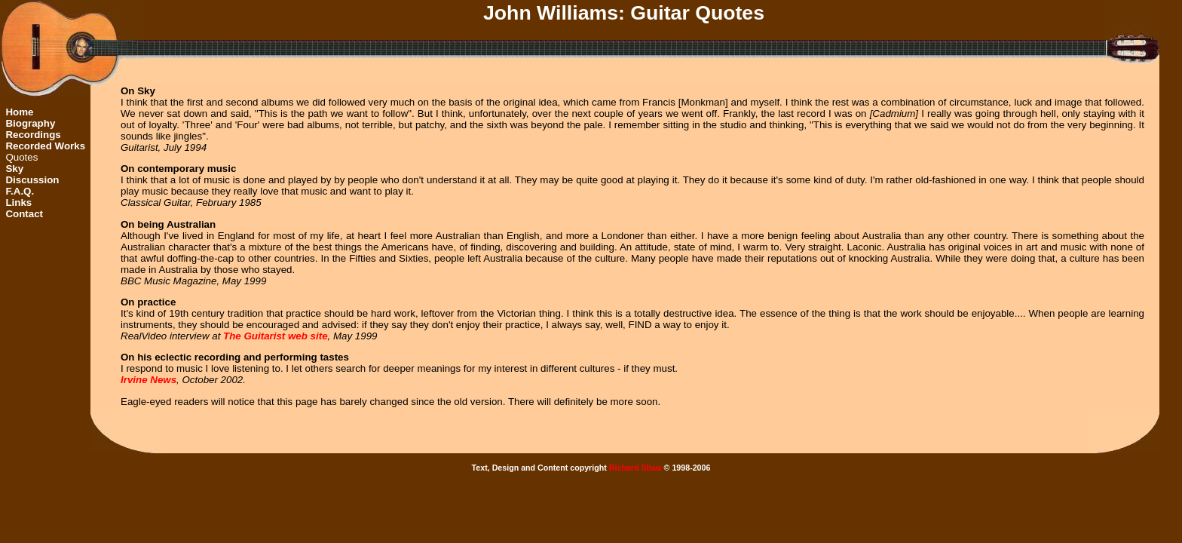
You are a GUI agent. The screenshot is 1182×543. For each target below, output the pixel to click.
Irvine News (148, 379)
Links (18, 202)
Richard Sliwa (635, 467)
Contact (24, 213)
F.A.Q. (19, 191)
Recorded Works (45, 146)
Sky (14, 168)
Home (19, 112)
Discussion (32, 180)
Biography (30, 123)
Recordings (32, 134)
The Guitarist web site (275, 336)
